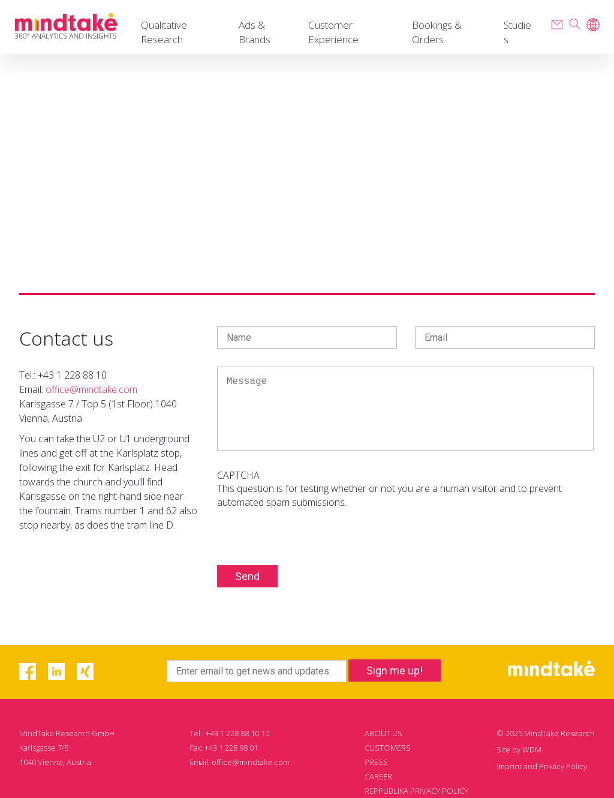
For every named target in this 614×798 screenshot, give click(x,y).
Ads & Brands (254, 32)
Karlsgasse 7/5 (43, 747)
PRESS (376, 762)
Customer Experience (333, 32)
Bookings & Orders (437, 32)
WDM (531, 749)
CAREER (378, 776)
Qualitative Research (164, 32)
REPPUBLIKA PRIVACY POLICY (416, 790)
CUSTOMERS (388, 747)
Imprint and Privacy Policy (541, 766)
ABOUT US (383, 733)
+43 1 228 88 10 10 (237, 733)
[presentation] (308, 532)
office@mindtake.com (91, 389)
